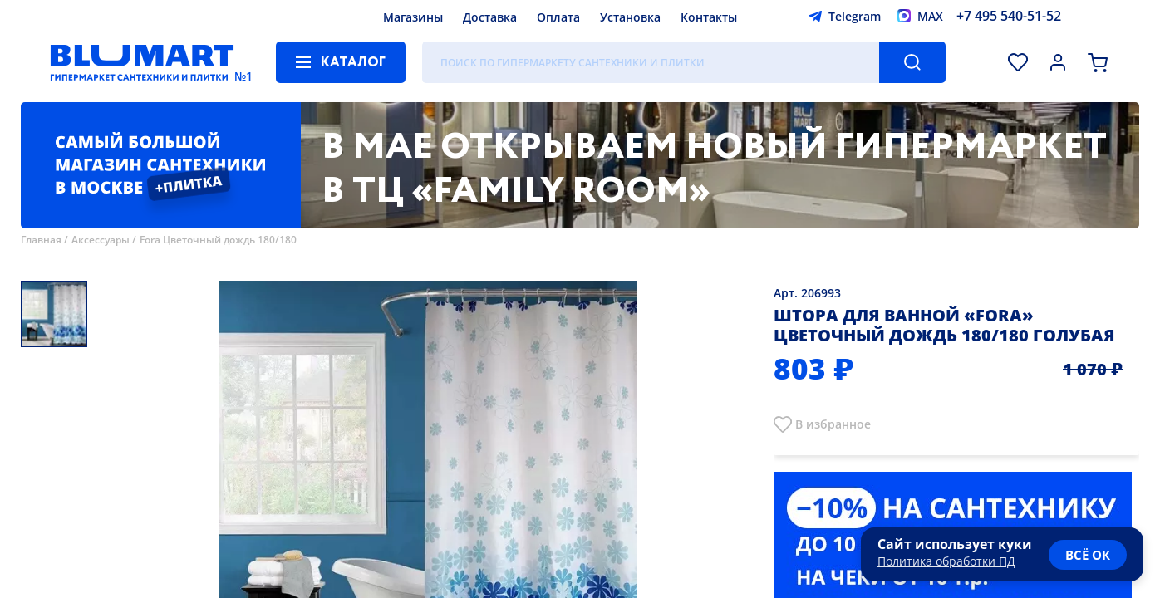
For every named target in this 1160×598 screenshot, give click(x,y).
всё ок (1087, 555)
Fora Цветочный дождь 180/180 (218, 240)
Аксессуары (100, 240)
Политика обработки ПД (946, 561)
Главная (41, 240)
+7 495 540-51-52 (1008, 16)
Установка (630, 17)
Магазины (413, 17)
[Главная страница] (142, 62)
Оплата (558, 17)
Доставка (490, 17)
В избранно (829, 424)
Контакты (709, 17)
